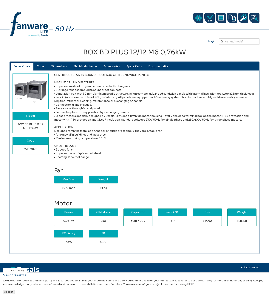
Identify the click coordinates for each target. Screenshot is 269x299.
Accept (8, 291)
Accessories (111, 66)
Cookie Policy (204, 280)
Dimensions (59, 66)
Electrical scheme (85, 66)
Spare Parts (134, 66)
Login (211, 41)
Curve (40, 66)
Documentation (158, 66)
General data (22, 66)
